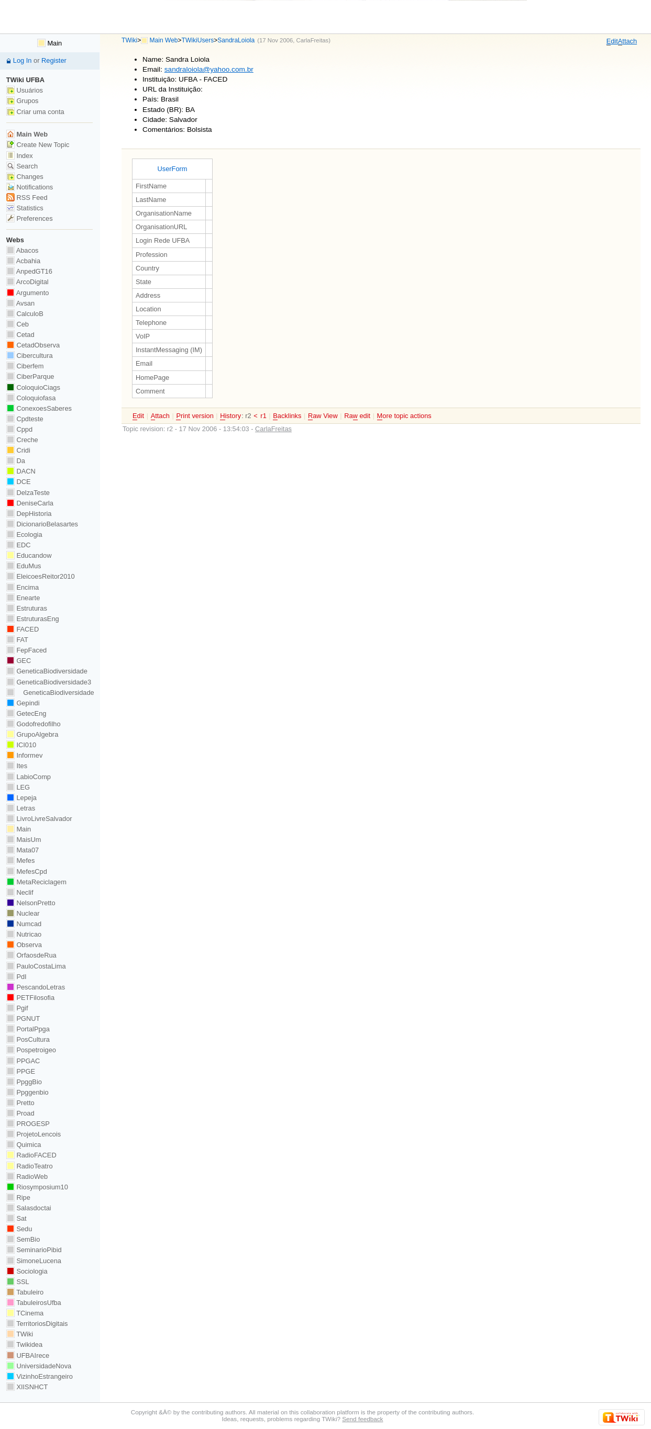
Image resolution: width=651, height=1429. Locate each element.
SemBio (23, 1239)
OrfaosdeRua (31, 955)
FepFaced (26, 650)
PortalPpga (28, 1029)
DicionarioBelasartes (42, 524)
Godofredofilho (33, 724)
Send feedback (362, 1418)
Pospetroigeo (31, 1050)
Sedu (19, 1229)
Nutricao (23, 934)
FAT (17, 640)
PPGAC (23, 1061)
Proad (20, 1113)
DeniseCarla (29, 503)
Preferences (29, 218)
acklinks (287, 416)
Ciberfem (25, 366)
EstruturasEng (32, 619)
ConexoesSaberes (39, 408)
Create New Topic (38, 145)
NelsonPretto (31, 903)
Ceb (17, 324)
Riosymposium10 (37, 1187)
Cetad (20, 335)
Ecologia (24, 534)
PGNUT (23, 1018)
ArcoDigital (27, 282)
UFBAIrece (27, 1355)
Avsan (20, 303)
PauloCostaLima (36, 966)
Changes (24, 177)
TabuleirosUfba (33, 1303)
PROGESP (28, 1124)
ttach (627, 41)
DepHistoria (29, 513)
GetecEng (26, 713)
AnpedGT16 (29, 271)
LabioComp (28, 777)
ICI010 (21, 745)
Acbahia (23, 261)
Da (15, 461)
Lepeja (21, 798)
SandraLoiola (236, 40)
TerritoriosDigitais (37, 1323)
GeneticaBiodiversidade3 (48, 682)
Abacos (22, 250)
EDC (18, 545)
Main (49, 43)
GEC (18, 661)
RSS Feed (27, 197)
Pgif (17, 1008)
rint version (194, 416)
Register (54, 60)
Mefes (20, 860)
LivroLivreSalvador (39, 819)
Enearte (23, 598)
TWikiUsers (198, 40)
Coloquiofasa (31, 398)
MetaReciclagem (36, 882)
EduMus (23, 566)
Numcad (23, 924)
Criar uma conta (35, 112)
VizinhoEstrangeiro (39, 1376)
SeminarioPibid (34, 1250)
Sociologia (27, 1271)
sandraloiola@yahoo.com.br (208, 69)
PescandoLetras (35, 987)
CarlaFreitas (312, 40)
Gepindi (23, 703)
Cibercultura (29, 355)
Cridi (18, 450)
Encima (22, 587)
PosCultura (28, 1039)
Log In (22, 60)
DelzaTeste (28, 493)
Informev (24, 755)
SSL (17, 1282)
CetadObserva (33, 345)
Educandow (29, 555)
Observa (24, 945)
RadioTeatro (29, 1166)
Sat (16, 1218)
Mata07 (22, 850)
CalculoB (24, 314)
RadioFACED (31, 1155)
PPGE (20, 1071)
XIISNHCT (27, 1387)
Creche (22, 440)
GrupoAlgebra (32, 734)
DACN (21, 471)
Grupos (22, 101)
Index (19, 156)
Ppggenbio (27, 1092)
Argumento (27, 293)
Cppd (19, 429)
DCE (18, 482)
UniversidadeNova (38, 1366)
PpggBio (24, 1082)
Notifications (29, 187)
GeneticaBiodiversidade (46, 671)
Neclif (20, 892)
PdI (16, 977)
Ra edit (357, 416)
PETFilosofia (30, 998)
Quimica (23, 1145)
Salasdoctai (28, 1208)
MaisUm (23, 839)
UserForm (172, 169)
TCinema (24, 1313)
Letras (20, 808)
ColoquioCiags (33, 387)
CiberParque (30, 376)
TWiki (129, 40)
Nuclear (23, 913)
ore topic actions (404, 416)
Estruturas (26, 608)
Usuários (24, 90)
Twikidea (24, 1344)
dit (612, 41)
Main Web (164, 40)
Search (22, 166)
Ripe (18, 1197)
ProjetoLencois (33, 1134)
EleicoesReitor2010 (40, 576)
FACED (22, 629)
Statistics (24, 208)
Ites (16, 766)
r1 (263, 416)
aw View (323, 416)
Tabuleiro (24, 1292)
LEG (18, 787)
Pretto (20, 1103)
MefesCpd (26, 871)
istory (230, 416)
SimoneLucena (33, 1261)
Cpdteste (24, 419)
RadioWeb (27, 1176)
